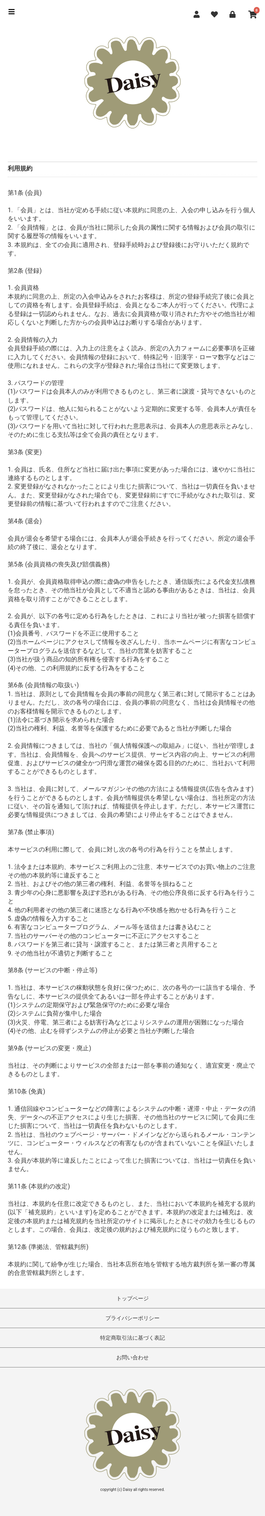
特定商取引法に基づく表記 (132, 1338)
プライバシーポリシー (132, 1318)
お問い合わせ (132, 1357)
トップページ (132, 1298)
